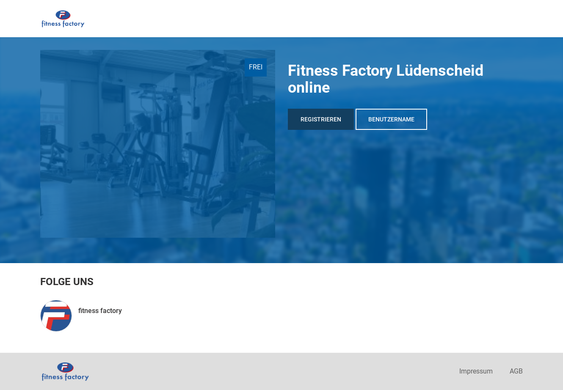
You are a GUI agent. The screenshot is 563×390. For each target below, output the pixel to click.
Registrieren (321, 119)
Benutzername (391, 119)
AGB (516, 371)
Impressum (476, 371)
